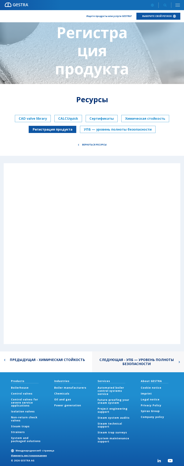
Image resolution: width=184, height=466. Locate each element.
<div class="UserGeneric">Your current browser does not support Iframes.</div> (92, 253)
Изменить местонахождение (29, 455)
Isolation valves (23, 411)
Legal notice (150, 399)
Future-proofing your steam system (113, 401)
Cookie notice (151, 387)
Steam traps (20, 426)
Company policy (152, 417)
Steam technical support (110, 425)
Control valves (22, 393)
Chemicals (61, 393)
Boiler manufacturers (70, 387)
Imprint (146, 393)
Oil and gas (62, 399)
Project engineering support (113, 410)
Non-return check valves (24, 419)
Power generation (67, 405)
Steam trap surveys (112, 432)
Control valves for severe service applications (24, 402)
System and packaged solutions (26, 439)
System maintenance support (113, 440)
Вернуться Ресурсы (94, 144)
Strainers (18, 432)
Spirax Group (150, 411)
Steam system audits (114, 417)
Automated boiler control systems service (111, 391)
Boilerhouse (20, 387)
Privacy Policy (151, 405)
